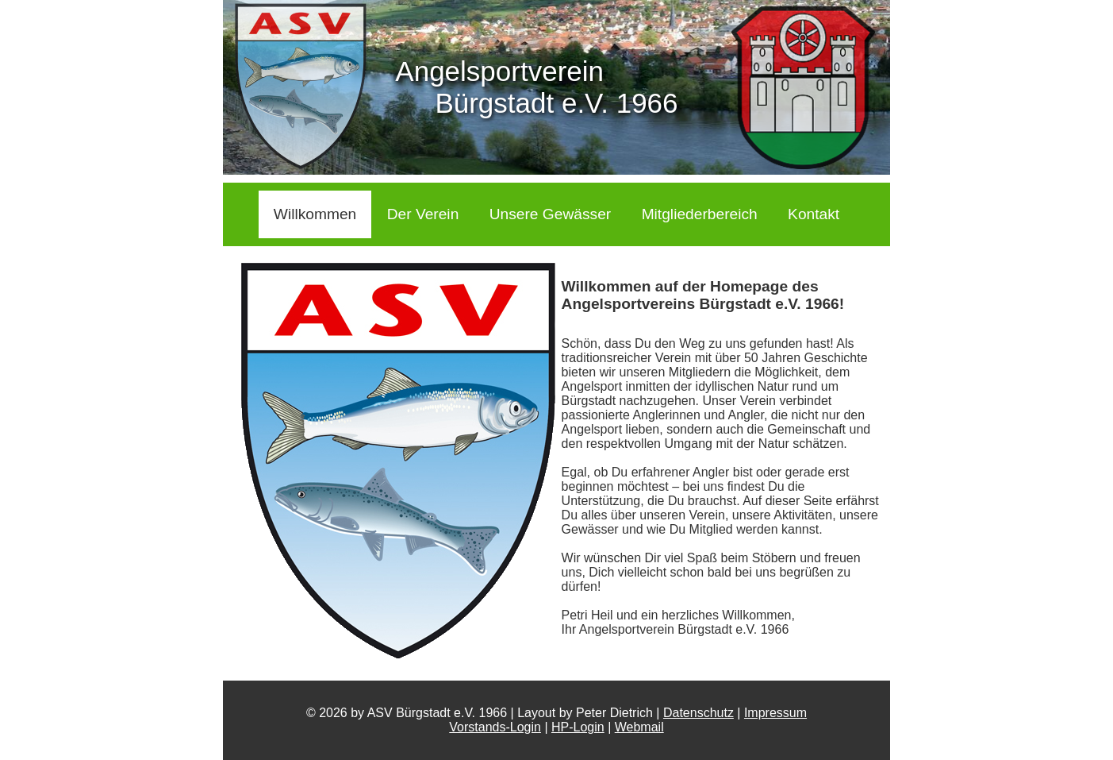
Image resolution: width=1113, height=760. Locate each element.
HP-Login (577, 727)
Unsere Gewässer (550, 214)
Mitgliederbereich (700, 214)
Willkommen (315, 214)
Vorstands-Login (495, 727)
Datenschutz (698, 712)
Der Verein (423, 214)
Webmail (639, 727)
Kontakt (813, 214)
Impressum (775, 712)
